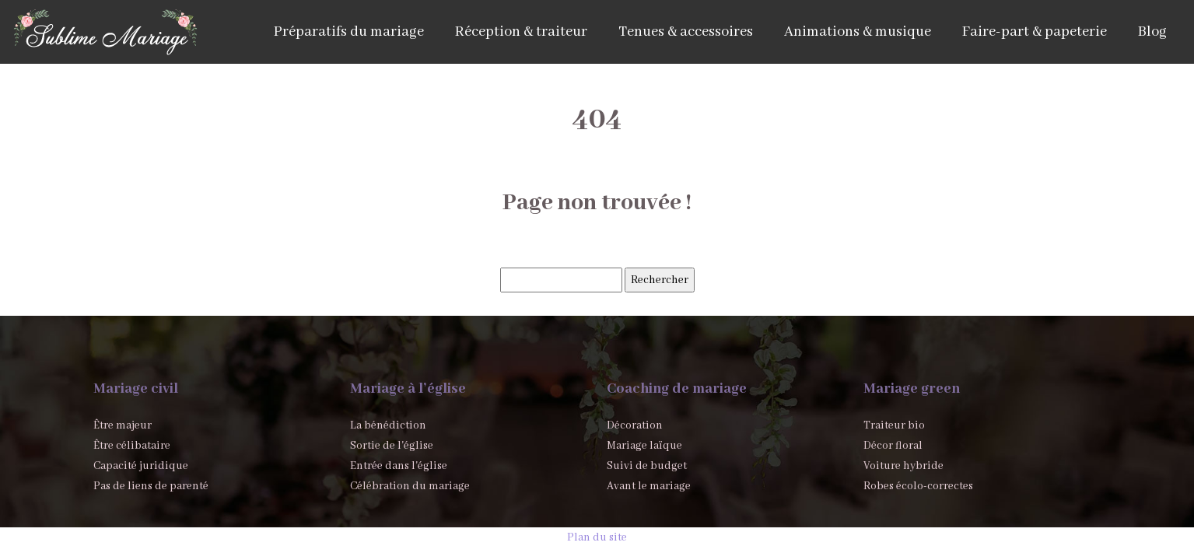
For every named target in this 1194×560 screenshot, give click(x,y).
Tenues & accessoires (685, 32)
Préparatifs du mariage (349, 32)
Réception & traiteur (521, 32)
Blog (1152, 32)
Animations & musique (857, 32)
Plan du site (597, 537)
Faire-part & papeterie (1034, 32)
